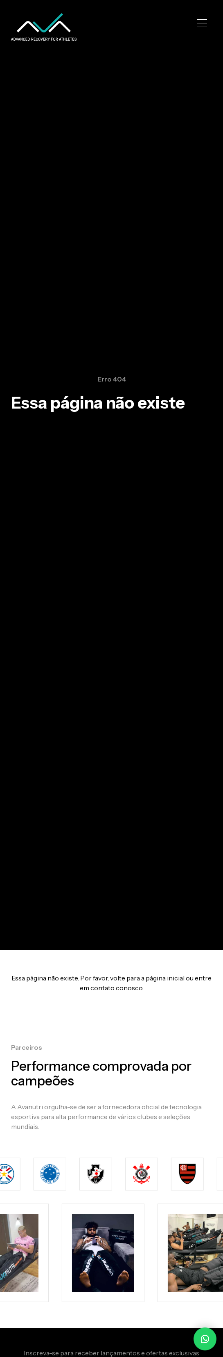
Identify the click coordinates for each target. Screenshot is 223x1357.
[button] (202, 23)
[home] (44, 27)
